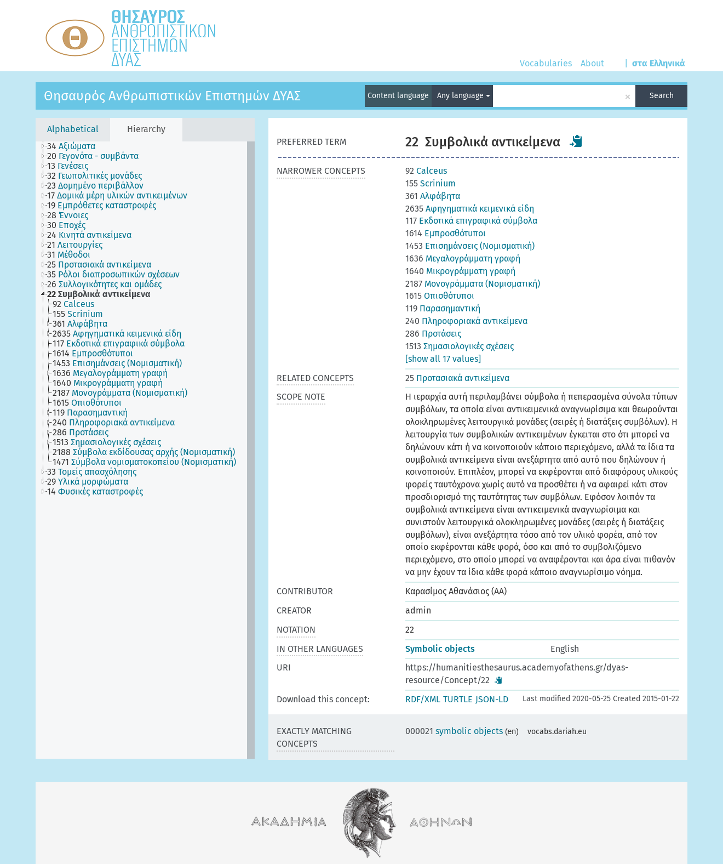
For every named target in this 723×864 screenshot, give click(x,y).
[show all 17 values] (443, 359)
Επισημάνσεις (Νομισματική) (470, 246)
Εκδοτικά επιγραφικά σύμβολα (471, 220)
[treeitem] (76, 146)
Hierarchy (146, 129)
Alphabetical (73, 129)
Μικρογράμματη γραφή (460, 271)
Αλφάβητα (432, 196)
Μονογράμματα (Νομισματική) (472, 283)
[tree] (145, 450)
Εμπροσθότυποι (445, 233)
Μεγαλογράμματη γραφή (462, 258)
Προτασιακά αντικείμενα (457, 378)
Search (662, 95)
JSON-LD (491, 699)
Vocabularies (546, 63)
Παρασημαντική (442, 308)
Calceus (426, 171)
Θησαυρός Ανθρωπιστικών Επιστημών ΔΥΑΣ (172, 96)
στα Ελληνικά (658, 63)
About (592, 63)
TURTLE (458, 699)
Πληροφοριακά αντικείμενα (466, 321)
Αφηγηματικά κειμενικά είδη (469, 208)
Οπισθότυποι (439, 296)
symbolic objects (454, 731)
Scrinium (430, 183)
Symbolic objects (440, 649)
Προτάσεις (433, 333)
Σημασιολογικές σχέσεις (459, 346)
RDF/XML (422, 699)
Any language (463, 95)
